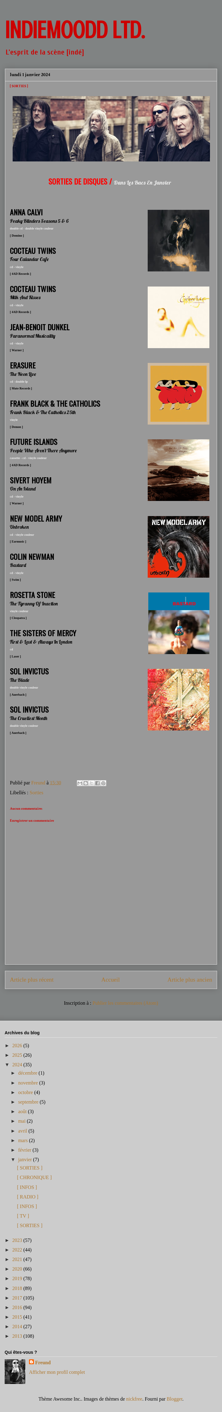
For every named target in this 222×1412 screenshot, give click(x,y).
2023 (17, 1240)
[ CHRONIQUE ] (34, 1177)
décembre (28, 1073)
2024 (17, 1064)
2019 (17, 1278)
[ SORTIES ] (30, 1167)
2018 (17, 1288)
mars (23, 1140)
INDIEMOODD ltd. (75, 30)
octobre (26, 1092)
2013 (17, 1336)
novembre (28, 1082)
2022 (17, 1249)
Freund (43, 1362)
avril (23, 1130)
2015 (17, 1317)
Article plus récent (32, 979)
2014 (17, 1326)
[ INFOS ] (27, 1187)
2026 (17, 1045)
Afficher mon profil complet (57, 1372)
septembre (29, 1102)
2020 (17, 1269)
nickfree (134, 1399)
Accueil (110, 979)
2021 (17, 1259)
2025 (17, 1055)
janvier (25, 1159)
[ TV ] (23, 1216)
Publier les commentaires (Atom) (125, 1003)
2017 (17, 1297)
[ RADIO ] (27, 1196)
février (25, 1150)
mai (22, 1121)
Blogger (175, 1399)
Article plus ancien (189, 979)
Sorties (36, 792)
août (23, 1111)
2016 (17, 1307)
